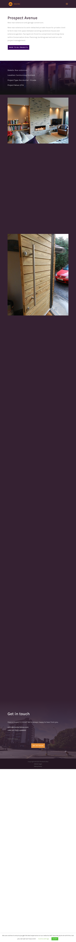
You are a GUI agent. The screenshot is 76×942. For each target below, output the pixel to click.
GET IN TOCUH (38, 918)
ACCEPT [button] (55, 939)
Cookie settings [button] (43, 939)
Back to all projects (18, 47)
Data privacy (13, 912)
